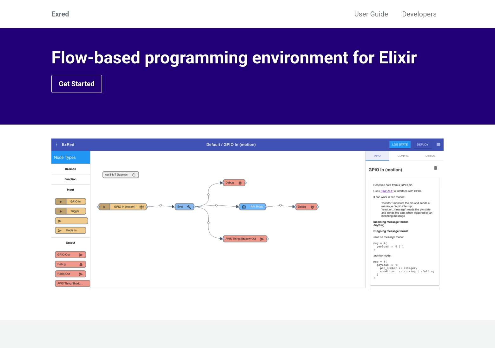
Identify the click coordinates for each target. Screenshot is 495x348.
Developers (419, 14)
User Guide (371, 14)
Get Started (77, 84)
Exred (60, 14)
